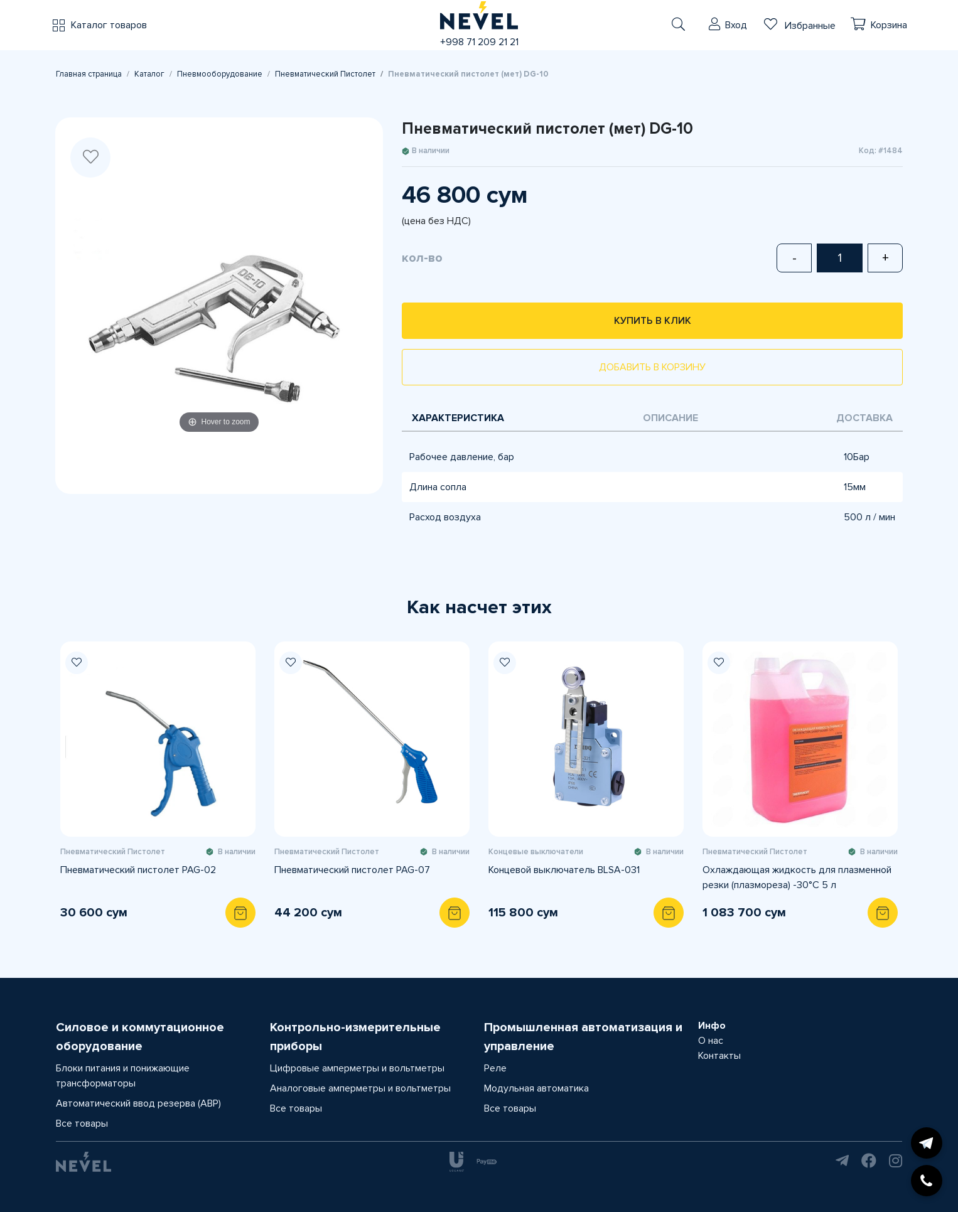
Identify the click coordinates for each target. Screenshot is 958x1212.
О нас (710, 1040)
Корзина (889, 25)
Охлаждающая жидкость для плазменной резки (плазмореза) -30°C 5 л (796, 877)
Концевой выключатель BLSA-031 (564, 870)
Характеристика (458, 418)
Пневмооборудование (219, 74)
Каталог (149, 74)
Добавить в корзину (652, 367)
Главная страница (89, 74)
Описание (670, 418)
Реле (495, 1068)
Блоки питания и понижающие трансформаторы (123, 1076)
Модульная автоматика (536, 1088)
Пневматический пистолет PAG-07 (352, 870)
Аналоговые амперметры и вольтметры (360, 1088)
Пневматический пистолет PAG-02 (138, 870)
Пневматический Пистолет (325, 74)
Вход (736, 25)
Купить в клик (652, 320)
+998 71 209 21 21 (479, 42)
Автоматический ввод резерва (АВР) (138, 1103)
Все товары (82, 1123)
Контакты (719, 1055)
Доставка (864, 418)
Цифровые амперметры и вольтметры (357, 1068)
